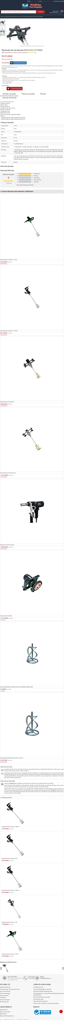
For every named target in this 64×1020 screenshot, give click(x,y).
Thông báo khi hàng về (18, 62)
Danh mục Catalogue (5, 993)
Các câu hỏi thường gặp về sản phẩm (42, 989)
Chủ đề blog (3, 997)
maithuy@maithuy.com (47, 1)
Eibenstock (9, 52)
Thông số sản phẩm (28, 94)
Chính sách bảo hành (38, 999)
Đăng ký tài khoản (54, 12)
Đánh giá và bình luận (10, 98)
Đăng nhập (55, 11)
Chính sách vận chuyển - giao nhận (41, 997)
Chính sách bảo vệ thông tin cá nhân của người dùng (46, 1003)
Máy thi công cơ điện (5, 1011)
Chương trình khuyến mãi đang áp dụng (42, 991)
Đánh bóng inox (4, 1009)
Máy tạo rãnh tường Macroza (7, 1016)
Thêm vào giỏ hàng (14, 88)
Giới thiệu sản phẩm (9, 94)
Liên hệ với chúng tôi (5, 999)
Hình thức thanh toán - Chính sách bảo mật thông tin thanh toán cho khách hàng (48, 994)
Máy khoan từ (3, 1013)
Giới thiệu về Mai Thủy (5, 987)
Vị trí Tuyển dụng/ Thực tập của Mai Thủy (9, 989)
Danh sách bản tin (4, 995)
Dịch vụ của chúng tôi (5, 991)
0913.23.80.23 (34, 1)
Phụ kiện (43, 94)
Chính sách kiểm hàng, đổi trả (40, 1001)
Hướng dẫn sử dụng (38, 987)
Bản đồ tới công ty (59, 1)
